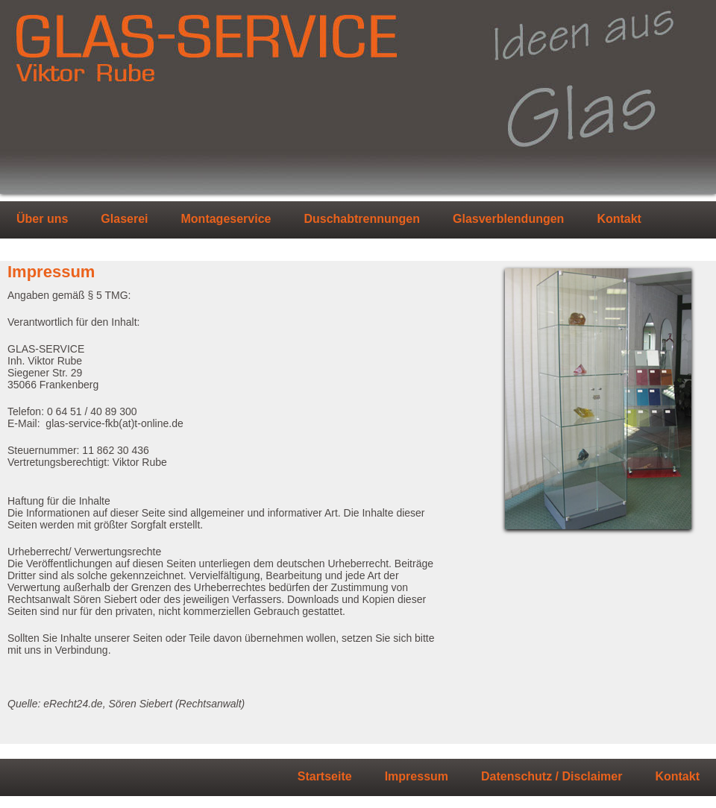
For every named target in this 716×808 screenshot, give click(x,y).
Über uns (42, 219)
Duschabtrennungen (362, 219)
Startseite (325, 777)
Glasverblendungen (508, 219)
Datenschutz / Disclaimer (551, 777)
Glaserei (124, 219)
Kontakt (619, 219)
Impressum (416, 777)
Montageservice (226, 219)
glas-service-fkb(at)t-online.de (114, 423)
